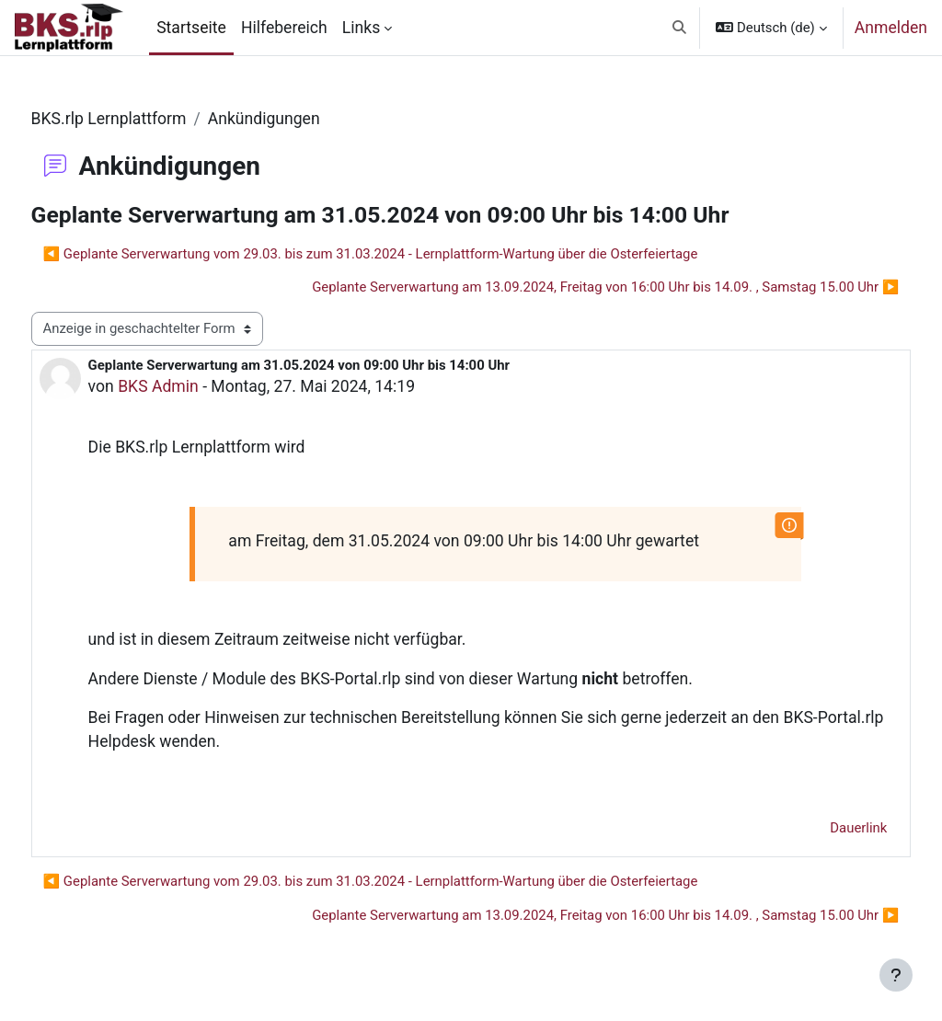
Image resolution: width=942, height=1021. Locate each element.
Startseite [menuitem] (191, 27)
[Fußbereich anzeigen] (896, 975)
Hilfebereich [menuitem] (284, 27)
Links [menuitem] (361, 27)
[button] (679, 27)
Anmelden (891, 27)
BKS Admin (193, 386)
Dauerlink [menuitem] (824, 828)
